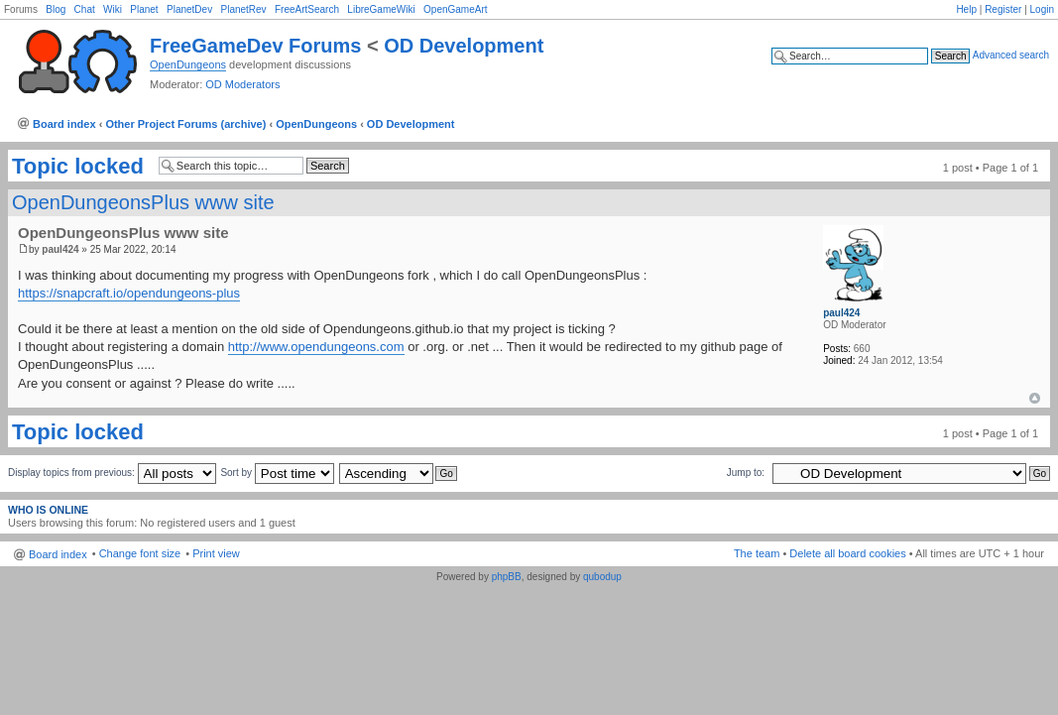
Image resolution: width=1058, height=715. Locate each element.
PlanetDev (189, 9)
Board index (64, 124)
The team (756, 553)
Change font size (140, 553)
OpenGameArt (455, 9)
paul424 (60, 249)
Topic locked (78, 166)
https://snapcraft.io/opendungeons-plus (129, 293)
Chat (84, 9)
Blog (55, 9)
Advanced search (1011, 55)
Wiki (112, 9)
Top (1034, 398)
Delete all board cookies (847, 553)
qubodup (602, 576)
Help (966, 9)
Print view (216, 553)
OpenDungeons (188, 64)
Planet (144, 9)
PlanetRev (243, 9)
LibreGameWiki (380, 9)
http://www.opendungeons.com (316, 346)
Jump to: (745, 472)
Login (1042, 9)
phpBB (507, 576)
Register (1003, 9)
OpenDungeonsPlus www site (143, 202)
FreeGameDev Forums (255, 46)
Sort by (276, 472)
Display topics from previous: (112, 472)
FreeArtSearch (307, 9)
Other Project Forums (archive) (185, 124)
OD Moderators (242, 84)
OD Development (463, 46)
